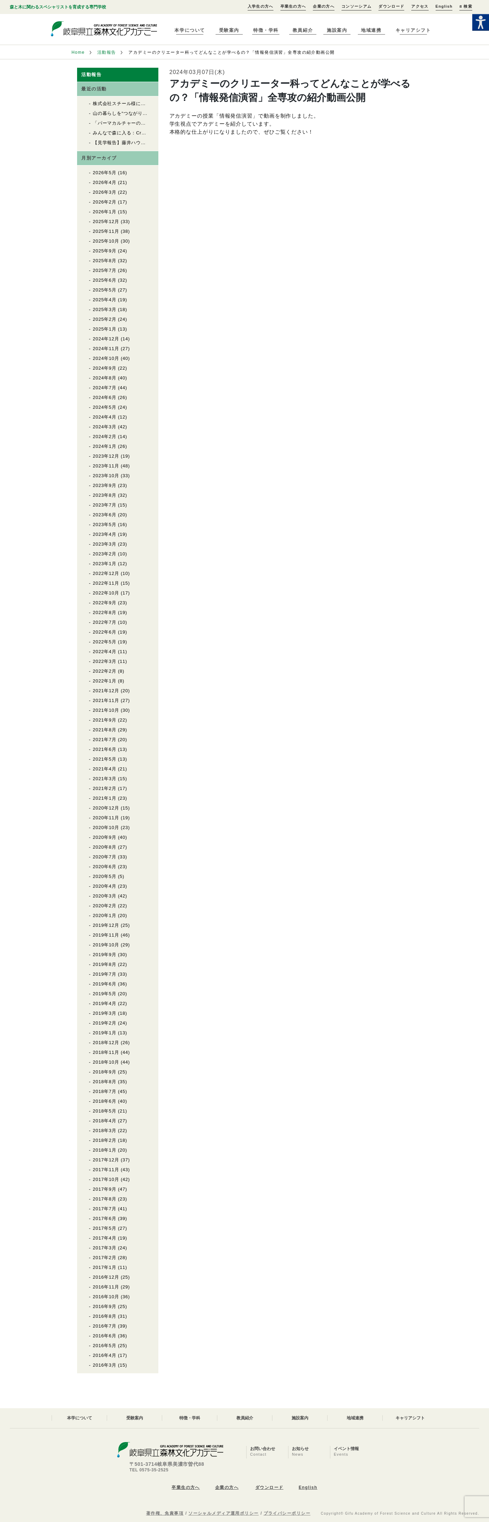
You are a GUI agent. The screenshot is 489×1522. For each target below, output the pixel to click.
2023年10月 (106, 475)
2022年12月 (106, 573)
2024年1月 (104, 446)
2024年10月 (106, 358)
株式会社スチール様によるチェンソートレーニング (148, 103)
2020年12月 (106, 808)
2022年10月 (106, 593)
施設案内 (337, 30)
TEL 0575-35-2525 (148, 1470)
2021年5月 (104, 759)
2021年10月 (106, 710)
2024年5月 (104, 407)
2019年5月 (104, 993)
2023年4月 (104, 534)
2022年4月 (104, 651)
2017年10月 (106, 1179)
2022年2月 (104, 671)
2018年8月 (104, 1081)
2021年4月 (104, 768)
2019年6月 (104, 984)
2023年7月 (104, 505)
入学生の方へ (260, 6)
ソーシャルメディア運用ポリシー (223, 1513)
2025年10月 (106, 241)
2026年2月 (104, 202)
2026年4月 (104, 182)
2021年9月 (104, 720)
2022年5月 (104, 641)
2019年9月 (104, 954)
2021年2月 (104, 788)
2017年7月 (104, 1208)
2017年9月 (104, 1189)
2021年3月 (104, 778)
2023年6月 (104, 514)
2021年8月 (104, 729)
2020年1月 (104, 915)
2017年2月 (104, 1257)
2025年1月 (104, 329)
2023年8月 (104, 495)
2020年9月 (104, 837)
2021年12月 (106, 690)
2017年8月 (104, 1199)
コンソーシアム (356, 6)
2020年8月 (104, 847)
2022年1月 (104, 681)
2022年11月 (106, 583)
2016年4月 (104, 1355)
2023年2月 (104, 553)
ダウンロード (391, 6)
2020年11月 (106, 817)
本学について (189, 30)
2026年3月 (104, 192)
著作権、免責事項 (165, 1513)
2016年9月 (104, 1306)
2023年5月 (104, 524)
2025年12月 (106, 221)
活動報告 (106, 52)
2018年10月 (106, 1062)
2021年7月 (104, 739)
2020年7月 (104, 856)
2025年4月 (104, 299)
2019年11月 (106, 935)
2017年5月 (104, 1228)
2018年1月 (104, 1150)
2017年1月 (104, 1267)
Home (78, 52)
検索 (465, 6)
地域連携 (371, 30)
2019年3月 (104, 1013)
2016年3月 (104, 1365)
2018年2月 (104, 1140)
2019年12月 (106, 925)
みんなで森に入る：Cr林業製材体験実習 (136, 132)
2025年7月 (104, 270)
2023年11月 (106, 465)
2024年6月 (104, 397)
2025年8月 (104, 260)
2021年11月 (106, 700)
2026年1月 (104, 211)
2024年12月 (106, 338)
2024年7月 (104, 387)
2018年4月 (104, 1120)
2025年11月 (106, 231)
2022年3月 (104, 661)
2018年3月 (104, 1130)
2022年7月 (104, 622)
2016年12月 (106, 1277)
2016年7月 (104, 1326)
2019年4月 (104, 1003)
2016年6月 (104, 1335)
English (444, 6)
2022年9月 (104, 602)
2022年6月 (104, 632)
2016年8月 (104, 1316)
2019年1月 (104, 1032)
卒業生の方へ (293, 6)
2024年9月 (104, 368)
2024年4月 (104, 417)
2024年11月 (106, 348)
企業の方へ (323, 6)
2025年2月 (104, 319)
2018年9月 (104, 1071)
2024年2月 (104, 436)
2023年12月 (106, 456)
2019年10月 (106, 944)
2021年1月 (104, 798)
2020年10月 (106, 827)
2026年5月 (104, 172)
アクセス (419, 6)
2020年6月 (104, 866)
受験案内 (229, 30)
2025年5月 (104, 290)
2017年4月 (104, 1238)
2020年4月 (104, 886)
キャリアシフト (413, 30)
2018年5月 (104, 1111)
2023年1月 (104, 563)
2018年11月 (106, 1052)
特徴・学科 (266, 30)
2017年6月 (104, 1218)
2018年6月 (104, 1101)
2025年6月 (104, 280)
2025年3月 (104, 309)
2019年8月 (104, 964)
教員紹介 (303, 30)
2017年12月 (106, 1159)
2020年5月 (104, 876)
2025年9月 (104, 250)
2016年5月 (104, 1345)
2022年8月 (104, 612)
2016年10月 (106, 1296)
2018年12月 (106, 1042)
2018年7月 (104, 1091)
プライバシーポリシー (287, 1513)
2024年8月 (104, 377)
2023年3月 (104, 544)
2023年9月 (104, 485)
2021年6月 (104, 749)
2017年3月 (104, 1247)
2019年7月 (104, 974)
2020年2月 (104, 905)
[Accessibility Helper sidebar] (480, 22)
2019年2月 (104, 1023)
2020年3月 (104, 896)
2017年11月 (106, 1169)
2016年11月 (106, 1287)
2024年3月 (104, 426)
